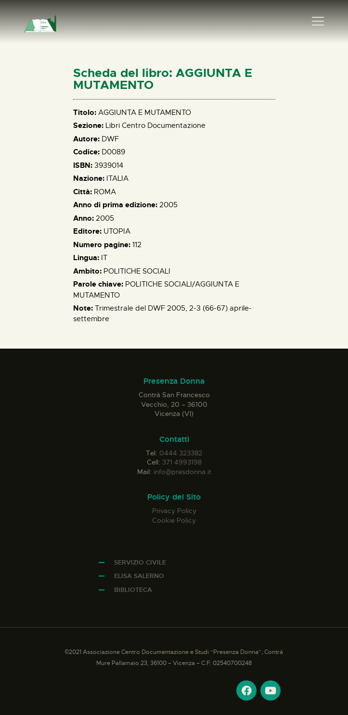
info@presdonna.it (182, 471)
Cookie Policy (174, 520)
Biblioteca (133, 590)
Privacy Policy (174, 510)
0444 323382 (180, 453)
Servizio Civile (140, 562)
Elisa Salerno (139, 576)
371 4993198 (182, 462)
